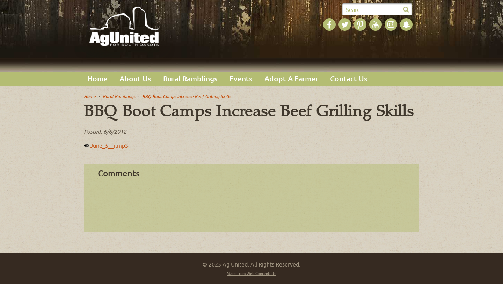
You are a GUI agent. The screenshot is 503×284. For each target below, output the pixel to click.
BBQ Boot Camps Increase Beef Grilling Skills (186, 96)
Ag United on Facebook (329, 24)
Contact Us (348, 78)
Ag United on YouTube (375, 24)
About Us (135, 78)
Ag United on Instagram (391, 24)
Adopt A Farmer (291, 78)
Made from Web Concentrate (251, 273)
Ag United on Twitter (344, 24)
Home (97, 78)
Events (241, 78)
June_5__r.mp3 (109, 146)
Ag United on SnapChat (406, 24)
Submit (405, 9)
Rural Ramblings (190, 78)
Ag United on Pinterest (360, 24)
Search (354, 10)
